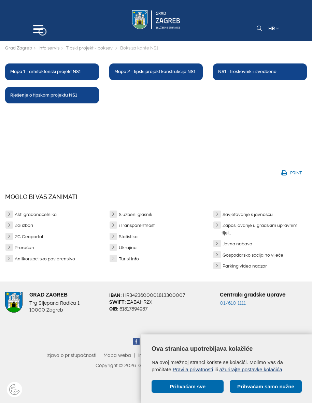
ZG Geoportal (29, 236)
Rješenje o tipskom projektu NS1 (43, 95)
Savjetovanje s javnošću (248, 214)
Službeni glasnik (135, 214)
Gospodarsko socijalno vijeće (253, 255)
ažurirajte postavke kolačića (250, 369)
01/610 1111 (233, 303)
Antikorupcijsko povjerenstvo (45, 258)
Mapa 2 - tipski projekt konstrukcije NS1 (155, 71)
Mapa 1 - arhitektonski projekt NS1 (45, 71)
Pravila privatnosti (193, 369)
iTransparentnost (137, 225)
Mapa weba (117, 355)
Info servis (49, 48)
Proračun (24, 247)
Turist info (129, 258)
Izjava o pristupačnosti (71, 355)
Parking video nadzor (245, 266)
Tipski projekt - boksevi (90, 48)
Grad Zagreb (18, 48)
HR (273, 28)
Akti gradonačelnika (36, 214)
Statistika (128, 236)
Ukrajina (128, 247)
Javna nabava (237, 243)
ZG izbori (24, 225)
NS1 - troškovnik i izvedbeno (247, 71)
